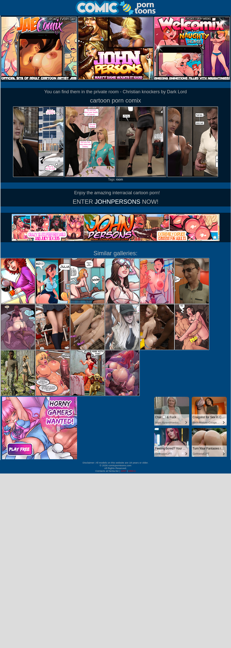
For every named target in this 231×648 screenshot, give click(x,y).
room (119, 179)
